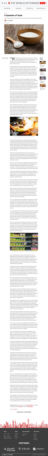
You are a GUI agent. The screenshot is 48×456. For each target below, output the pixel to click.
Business (5, 436)
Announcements (25, 433)
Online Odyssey (18, 8)
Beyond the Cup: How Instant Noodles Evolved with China (42, 82)
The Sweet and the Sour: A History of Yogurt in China (42, 66)
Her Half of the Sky (29, 8)
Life (4, 435)
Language (5, 438)
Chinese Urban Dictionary (41, 8)
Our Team (35, 435)
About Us (35, 433)
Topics (5, 431)
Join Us (35, 436)
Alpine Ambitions (30, 405)
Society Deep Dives (7, 8)
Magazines (16, 433)
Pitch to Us (35, 438)
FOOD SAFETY (15, 409)
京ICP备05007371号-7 (43, 454)
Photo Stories (9, 438)
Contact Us (35, 439)
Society (5, 433)
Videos (16, 438)
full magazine (30, 406)
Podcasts (16, 436)
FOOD (40, 80)
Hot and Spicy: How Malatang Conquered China (42, 89)
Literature (8, 436)
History (8, 433)
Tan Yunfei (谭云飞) (10, 20)
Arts (8, 435)
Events (23, 435)
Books (16, 435)
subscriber (20, 406)
